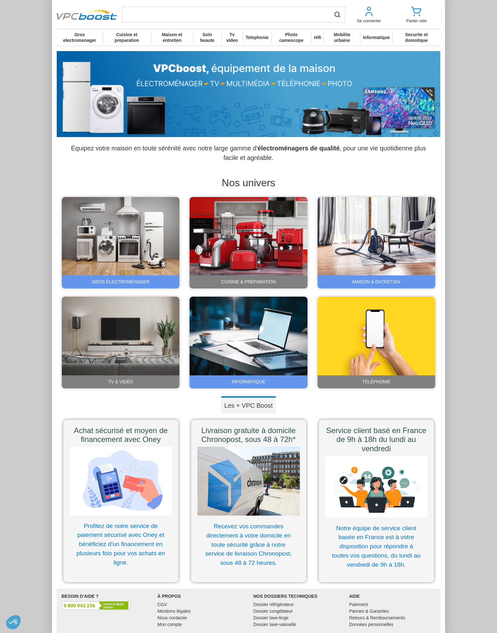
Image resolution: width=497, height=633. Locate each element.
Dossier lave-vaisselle (274, 624)
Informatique (376, 37)
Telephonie (257, 37)
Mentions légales (174, 611)
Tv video (232, 37)
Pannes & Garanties (369, 611)
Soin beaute (207, 37)
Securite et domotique (416, 37)
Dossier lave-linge (270, 617)
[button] (369, 14)
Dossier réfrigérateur (273, 604)
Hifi (317, 37)
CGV (162, 604)
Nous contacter (172, 617)
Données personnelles (371, 624)
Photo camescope (291, 37)
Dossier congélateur (273, 611)
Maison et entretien (172, 37)
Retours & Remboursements (377, 617)
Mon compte (170, 624)
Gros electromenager (79, 37)
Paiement (358, 604)
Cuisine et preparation (127, 37)
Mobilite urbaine (342, 37)
